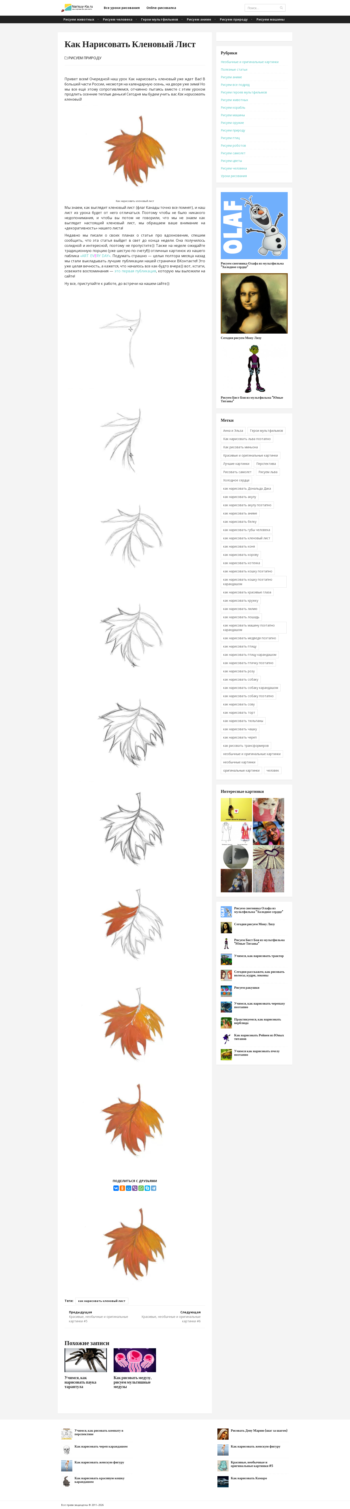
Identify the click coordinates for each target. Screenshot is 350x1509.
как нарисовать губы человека (246, 530)
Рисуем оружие (232, 123)
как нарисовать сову (239, 704)
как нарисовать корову (240, 554)
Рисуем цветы (231, 161)
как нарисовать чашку (240, 729)
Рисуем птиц (230, 138)
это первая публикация (135, 271)
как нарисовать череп (240, 737)
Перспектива (266, 463)
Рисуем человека (117, 19)
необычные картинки (239, 762)
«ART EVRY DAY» (95, 255)
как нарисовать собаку (240, 679)
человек (273, 770)
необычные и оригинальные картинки (252, 754)
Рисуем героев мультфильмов (244, 92)
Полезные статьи (234, 69)
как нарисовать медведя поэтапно (249, 638)
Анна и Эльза (233, 430)
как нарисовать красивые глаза (247, 592)
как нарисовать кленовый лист (101, 1301)
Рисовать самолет (237, 472)
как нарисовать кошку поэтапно (247, 571)
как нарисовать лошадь (241, 617)
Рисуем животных (78, 19)
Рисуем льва (267, 472)
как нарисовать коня (239, 546)
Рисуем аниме (199, 19)
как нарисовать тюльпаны (243, 721)
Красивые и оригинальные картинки (250, 455)
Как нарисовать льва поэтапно (247, 439)
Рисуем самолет (233, 153)
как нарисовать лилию (240, 609)
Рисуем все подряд (235, 85)
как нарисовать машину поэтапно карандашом (249, 627)
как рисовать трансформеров (246, 745)
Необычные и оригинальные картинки (250, 62)
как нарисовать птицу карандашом (249, 654)
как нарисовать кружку (240, 600)
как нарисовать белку (239, 521)
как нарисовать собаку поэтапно (248, 696)
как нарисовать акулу (239, 497)
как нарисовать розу (239, 671)
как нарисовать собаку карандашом (250, 688)
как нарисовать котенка (241, 563)
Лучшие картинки (236, 463)
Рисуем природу (234, 19)
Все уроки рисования (122, 8)
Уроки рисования (234, 176)
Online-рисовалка (161, 8)
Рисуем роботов (233, 145)
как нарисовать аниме (240, 513)
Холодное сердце (236, 480)
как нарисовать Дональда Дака (247, 488)
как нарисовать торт (239, 712)
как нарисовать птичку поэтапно (248, 663)
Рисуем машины (270, 19)
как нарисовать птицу (239, 646)
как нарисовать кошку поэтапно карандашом (247, 581)
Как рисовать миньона (240, 447)
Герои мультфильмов (159, 19)
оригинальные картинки (241, 770)
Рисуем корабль (233, 107)
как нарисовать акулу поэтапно (247, 505)
